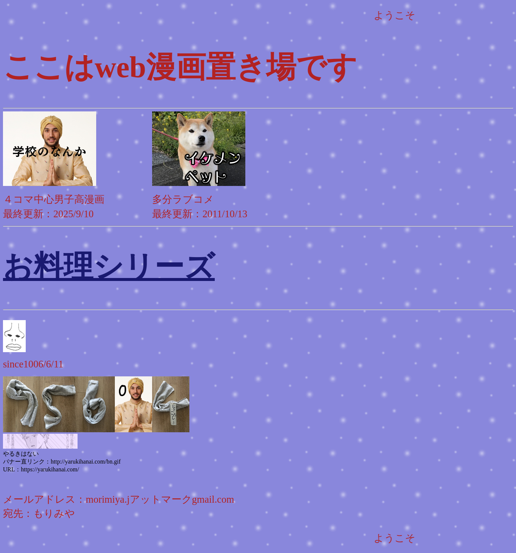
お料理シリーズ (109, 266)
